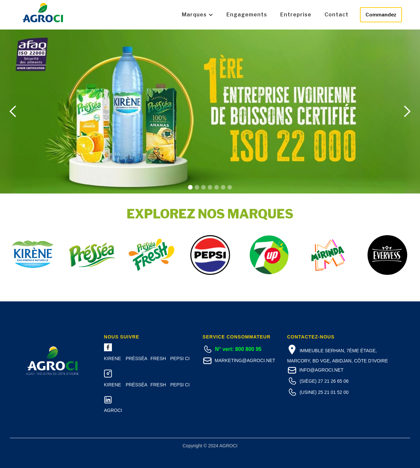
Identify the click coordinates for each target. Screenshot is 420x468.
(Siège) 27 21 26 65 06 (324, 381)
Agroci (113, 410)
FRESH (158, 358)
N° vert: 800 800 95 (238, 349)
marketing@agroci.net (245, 360)
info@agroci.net (321, 370)
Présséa (136, 358)
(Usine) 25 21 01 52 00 (324, 392)
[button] (197, 15)
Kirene (112, 358)
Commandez (381, 15)
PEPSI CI (180, 358)
